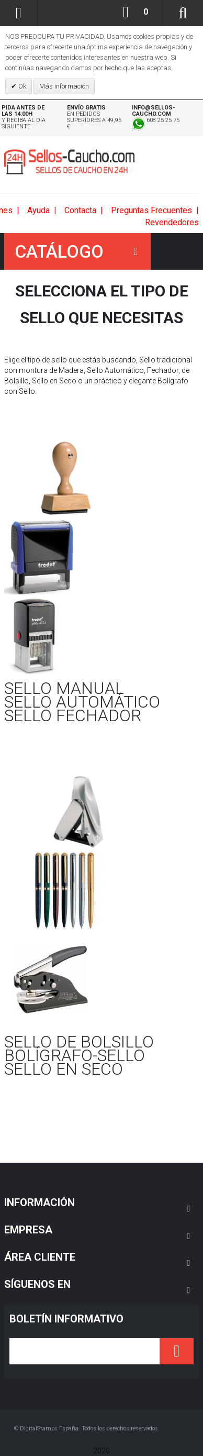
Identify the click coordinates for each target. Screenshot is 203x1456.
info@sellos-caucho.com (153, 110)
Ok (21, 86)
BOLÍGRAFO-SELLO (74, 1055)
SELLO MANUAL (64, 688)
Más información (64, 86)
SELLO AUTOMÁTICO (82, 702)
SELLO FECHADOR (72, 715)
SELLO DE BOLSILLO (79, 1042)
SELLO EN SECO (63, 1069)
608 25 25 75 (155, 120)
